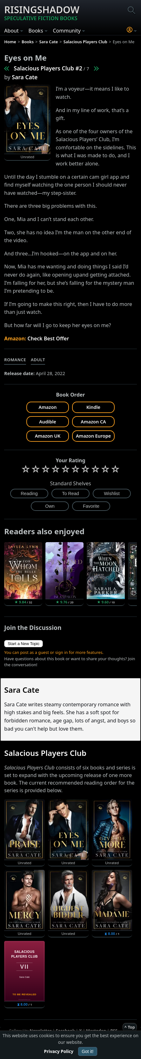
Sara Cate (24, 77)
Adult (38, 359)
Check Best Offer (48, 338)
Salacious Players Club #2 (48, 68)
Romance (15, 359)
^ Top (129, 1027)
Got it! (87, 1051)
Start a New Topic (23, 643)
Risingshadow (41, 12)
